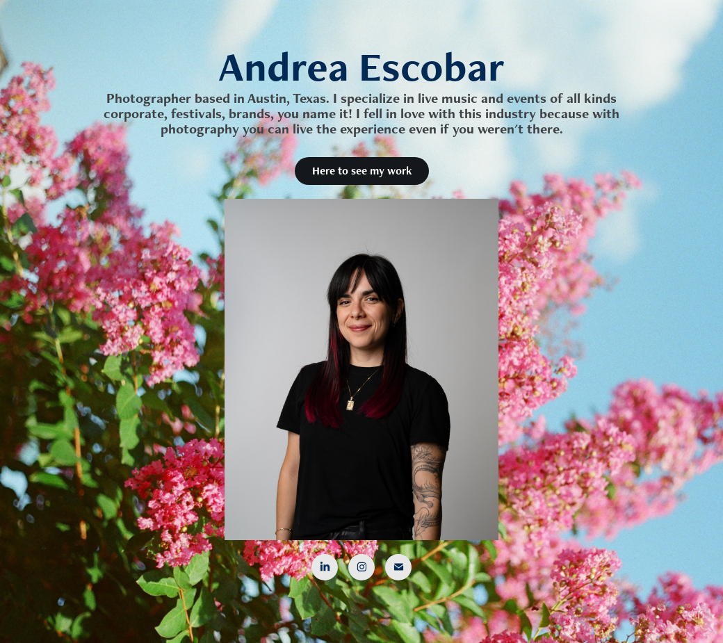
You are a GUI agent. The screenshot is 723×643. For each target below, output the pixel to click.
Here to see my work (362, 170)
